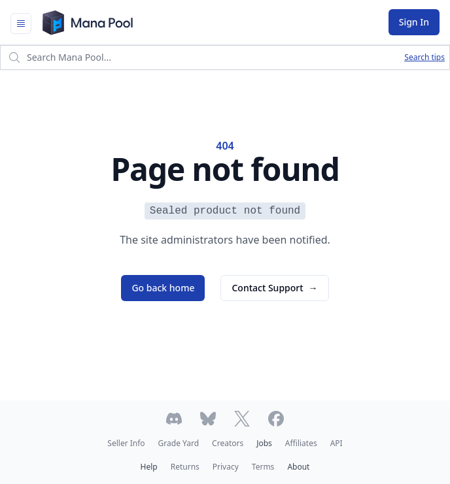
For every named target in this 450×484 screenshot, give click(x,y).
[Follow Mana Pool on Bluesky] (208, 419)
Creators (227, 443)
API (336, 443)
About (298, 466)
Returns (185, 466)
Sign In (414, 22)
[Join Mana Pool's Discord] (174, 419)
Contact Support (274, 288)
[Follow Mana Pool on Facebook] (276, 419)
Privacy (226, 466)
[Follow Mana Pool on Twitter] (242, 419)
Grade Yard (178, 443)
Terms (263, 466)
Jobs (264, 443)
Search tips (424, 57)
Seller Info (126, 443)
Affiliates (301, 443)
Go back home (162, 288)
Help (149, 466)
